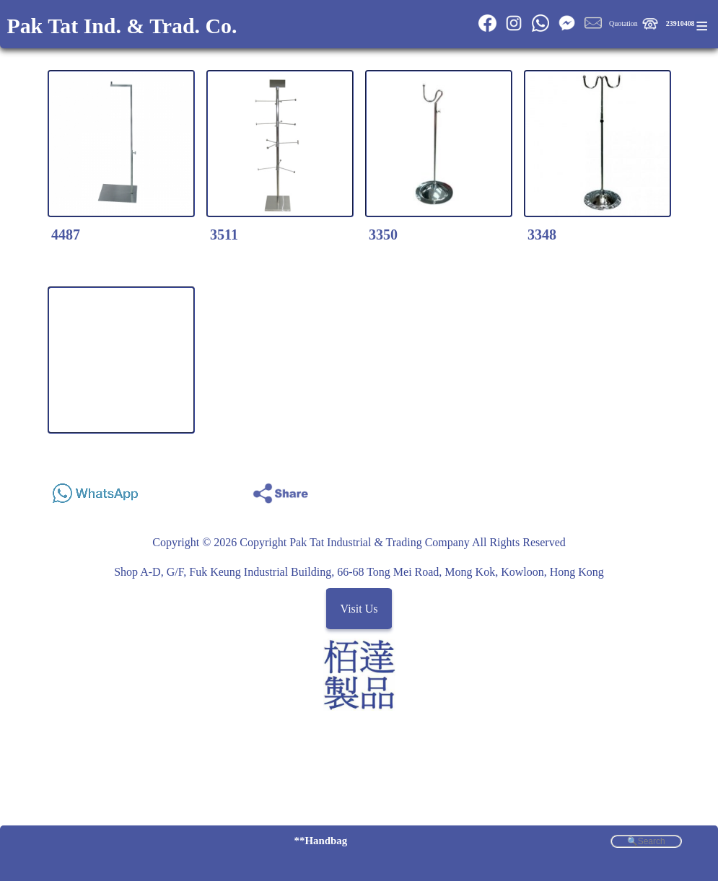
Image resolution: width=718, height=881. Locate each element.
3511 (224, 234)
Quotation (623, 23)
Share (667, 489)
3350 (383, 234)
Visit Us (359, 608)
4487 (65, 234)
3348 (541, 234)
